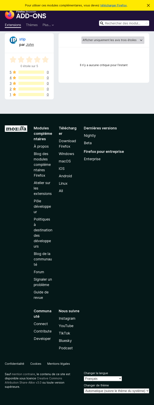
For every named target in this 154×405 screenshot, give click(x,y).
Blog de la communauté (43, 259)
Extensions (13, 25)
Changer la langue (96, 373)
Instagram (67, 318)
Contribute (43, 331)
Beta (88, 143)
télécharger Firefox (113, 5)
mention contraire (23, 374)
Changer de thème (96, 385)
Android (65, 176)
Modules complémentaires (43, 133)
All (61, 191)
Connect (41, 324)
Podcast (66, 348)
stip (22, 39)
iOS (62, 168)
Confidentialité (14, 363)
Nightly (90, 135)
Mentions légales (58, 363)
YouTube (66, 326)
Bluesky (65, 341)
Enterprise (92, 159)
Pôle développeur (42, 206)
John (30, 44)
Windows (66, 154)
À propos (41, 146)
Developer (42, 338)
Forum (39, 272)
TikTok (64, 333)
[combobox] (124, 23)
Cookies (35, 363)
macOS (65, 161)
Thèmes (32, 25)
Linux (63, 183)
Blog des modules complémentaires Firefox (42, 164)
